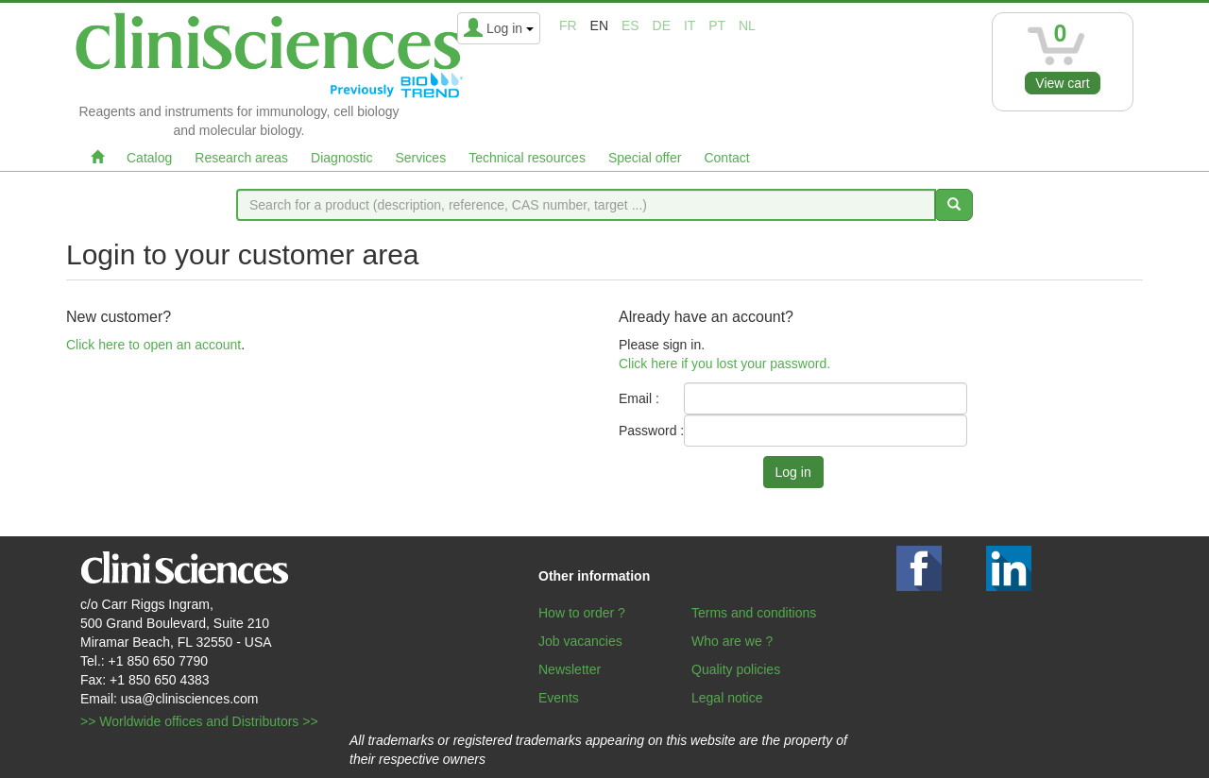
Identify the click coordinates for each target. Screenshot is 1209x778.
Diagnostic (341, 157)
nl (747, 25)
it (689, 25)
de (662, 25)
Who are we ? (732, 641)
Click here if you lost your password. (724, 363)
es (630, 25)
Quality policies (735, 669)
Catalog (149, 157)
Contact (726, 157)
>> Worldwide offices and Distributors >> (199, 721)
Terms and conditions (753, 612)
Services (420, 157)
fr (568, 25)
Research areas (241, 157)
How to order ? (581, 612)
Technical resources (527, 157)
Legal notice (727, 697)
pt (716, 25)
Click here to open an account (153, 344)
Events (558, 697)
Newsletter (569, 669)
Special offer (645, 157)
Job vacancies (580, 641)
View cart (1062, 83)
